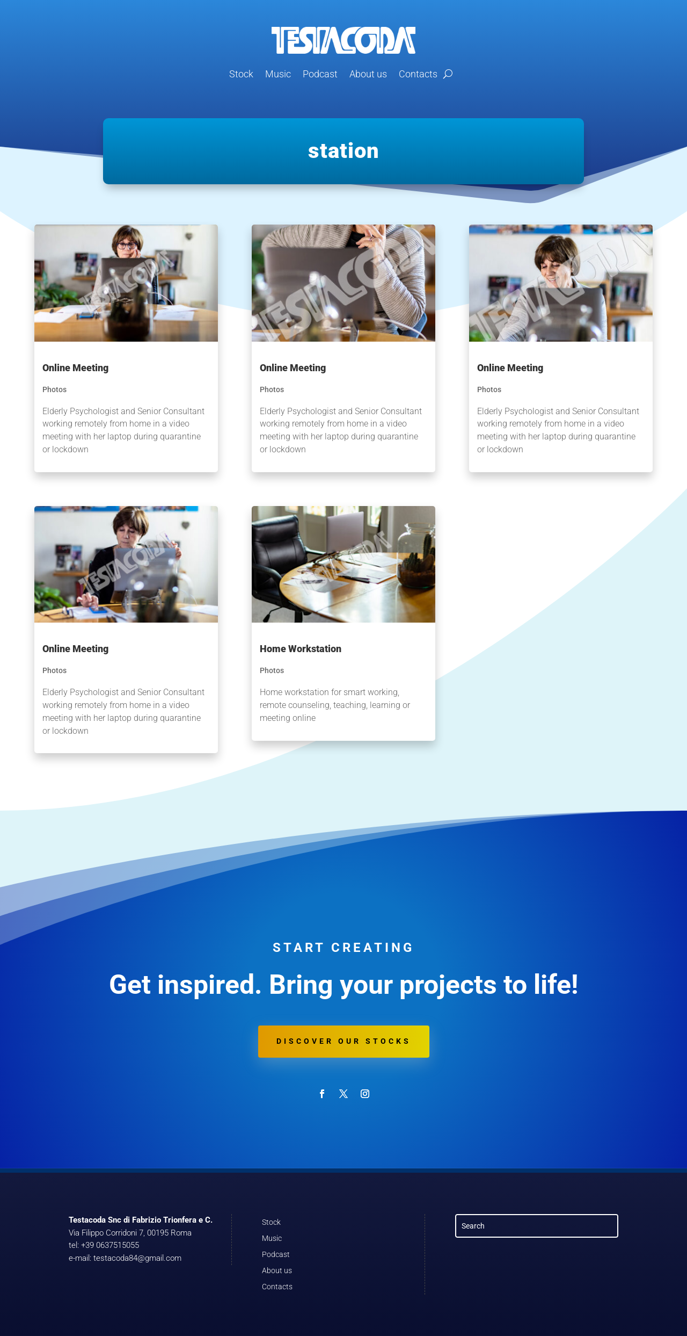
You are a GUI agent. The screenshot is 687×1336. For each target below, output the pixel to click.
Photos (54, 389)
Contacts (418, 74)
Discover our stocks (343, 1041)
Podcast (320, 74)
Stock (241, 74)
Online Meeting (75, 367)
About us (368, 74)
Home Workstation (300, 648)
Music (278, 74)
